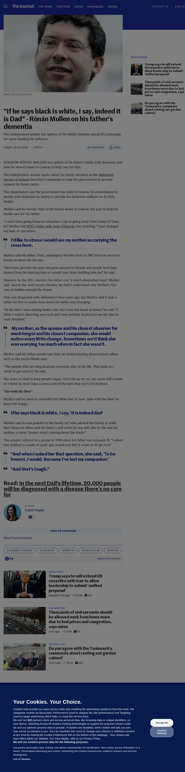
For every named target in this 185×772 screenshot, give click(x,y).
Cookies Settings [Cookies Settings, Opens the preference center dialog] (162, 732)
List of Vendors (22, 759)
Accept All (162, 722)
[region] (92, 728)
